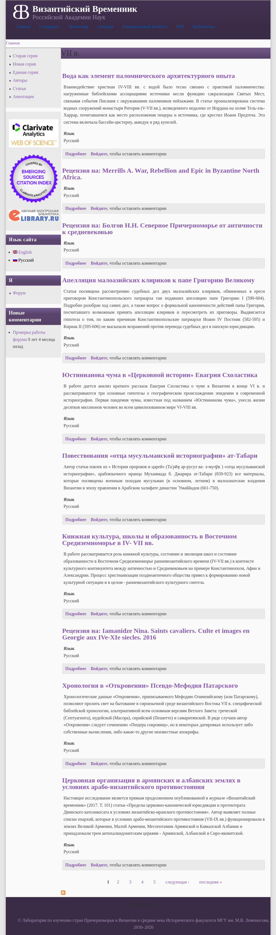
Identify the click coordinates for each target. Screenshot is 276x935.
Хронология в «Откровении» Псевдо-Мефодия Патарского (150, 685)
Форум (19, 293)
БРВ (180, 26)
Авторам (105, 26)
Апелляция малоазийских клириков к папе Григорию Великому (158, 280)
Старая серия (25, 55)
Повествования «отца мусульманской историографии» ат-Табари (160, 455)
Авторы (20, 80)
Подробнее (75, 153)
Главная (23, 26)
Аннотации (23, 96)
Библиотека (204, 26)
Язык (69, 133)
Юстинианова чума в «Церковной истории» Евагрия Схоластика (160, 374)
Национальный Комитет (144, 26)
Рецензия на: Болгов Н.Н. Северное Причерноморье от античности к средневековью (162, 228)
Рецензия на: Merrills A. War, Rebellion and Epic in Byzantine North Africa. (160, 174)
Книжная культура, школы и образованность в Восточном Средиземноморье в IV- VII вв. (149, 539)
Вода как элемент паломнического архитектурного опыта (148, 75)
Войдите (99, 153)
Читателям (78, 26)
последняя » (210, 882)
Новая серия (24, 64)
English (22, 252)
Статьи (19, 88)
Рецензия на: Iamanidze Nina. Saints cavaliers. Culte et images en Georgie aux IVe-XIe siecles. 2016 (156, 634)
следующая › (177, 882)
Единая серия (25, 72)
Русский (23, 260)
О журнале (49, 26)
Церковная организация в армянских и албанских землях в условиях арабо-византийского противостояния (151, 783)
